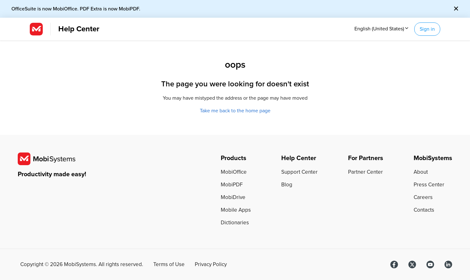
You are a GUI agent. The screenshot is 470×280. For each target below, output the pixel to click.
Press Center (429, 184)
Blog (286, 184)
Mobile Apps (236, 210)
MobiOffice (234, 172)
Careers (423, 197)
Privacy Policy (211, 264)
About (421, 172)
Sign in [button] (427, 29)
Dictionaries (235, 222)
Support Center (299, 172)
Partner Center (365, 172)
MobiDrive (233, 197)
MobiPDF (232, 184)
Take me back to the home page (235, 111)
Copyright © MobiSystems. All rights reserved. (81, 264)
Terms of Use (169, 264)
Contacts (424, 210)
